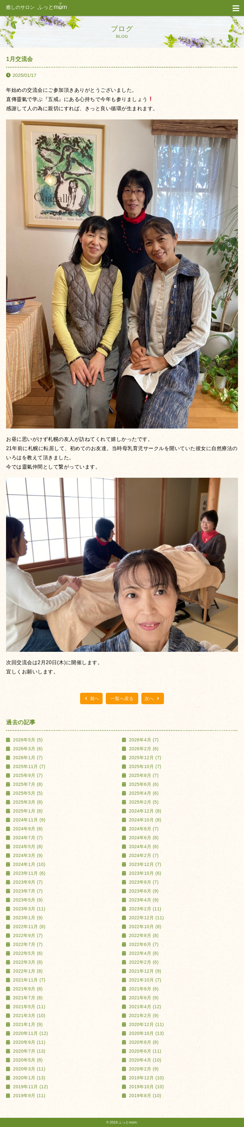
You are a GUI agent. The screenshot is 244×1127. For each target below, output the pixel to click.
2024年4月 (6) (143, 846)
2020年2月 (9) (143, 1068)
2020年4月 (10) (144, 1060)
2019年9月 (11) (28, 1095)
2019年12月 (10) (146, 1077)
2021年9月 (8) (27, 988)
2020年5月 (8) (27, 1060)
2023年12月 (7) (144, 864)
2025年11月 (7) (28, 766)
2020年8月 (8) (143, 1042)
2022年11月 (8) (28, 926)
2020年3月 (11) (28, 1068)
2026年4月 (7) (143, 739)
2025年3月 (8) (27, 802)
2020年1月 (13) (28, 1077)
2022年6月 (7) (143, 944)
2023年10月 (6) (144, 873)
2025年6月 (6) (143, 784)
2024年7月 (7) (27, 837)
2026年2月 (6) (143, 748)
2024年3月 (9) (27, 855)
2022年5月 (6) (27, 953)
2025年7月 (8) (27, 784)
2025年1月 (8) (27, 810)
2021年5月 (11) (28, 1006)
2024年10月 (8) (144, 819)
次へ (153, 698)
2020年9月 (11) (28, 1042)
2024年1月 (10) (28, 864)
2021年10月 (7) (144, 979)
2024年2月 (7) (143, 855)
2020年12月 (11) (146, 1024)
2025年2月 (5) (143, 802)
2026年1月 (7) (27, 757)
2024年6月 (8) (143, 837)
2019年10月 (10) (146, 1086)
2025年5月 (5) (27, 793)
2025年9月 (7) (27, 775)
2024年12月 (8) (144, 810)
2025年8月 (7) (143, 775)
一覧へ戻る (122, 698)
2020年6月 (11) (144, 1051)
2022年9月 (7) (27, 935)
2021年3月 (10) (28, 1015)
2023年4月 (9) (143, 899)
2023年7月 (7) (27, 891)
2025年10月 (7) (144, 766)
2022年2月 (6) (143, 962)
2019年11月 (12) (30, 1086)
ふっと (36, 7)
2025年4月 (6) (143, 793)
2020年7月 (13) (28, 1051)
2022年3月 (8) (27, 962)
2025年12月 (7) (144, 757)
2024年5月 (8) (27, 846)
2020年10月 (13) (146, 1033)
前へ (91, 698)
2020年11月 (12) (30, 1033)
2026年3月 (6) (27, 748)
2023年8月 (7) (143, 882)
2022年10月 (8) (144, 926)
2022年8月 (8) (143, 935)
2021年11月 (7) (28, 979)
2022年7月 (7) (27, 944)
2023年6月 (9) (143, 891)
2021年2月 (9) (143, 1015)
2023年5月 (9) (27, 899)
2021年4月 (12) (144, 1006)
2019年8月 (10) (144, 1095)
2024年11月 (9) (28, 819)
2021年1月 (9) (27, 1024)
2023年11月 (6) (28, 873)
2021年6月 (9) (143, 997)
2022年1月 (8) (27, 971)
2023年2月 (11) (144, 908)
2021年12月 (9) (144, 971)
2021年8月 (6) (143, 988)
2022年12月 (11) (146, 917)
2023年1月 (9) (27, 917)
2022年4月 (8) (143, 953)
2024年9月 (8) (27, 828)
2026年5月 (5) (27, 739)
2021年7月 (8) (27, 997)
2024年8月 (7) (143, 828)
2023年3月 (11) (28, 908)
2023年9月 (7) (27, 882)
